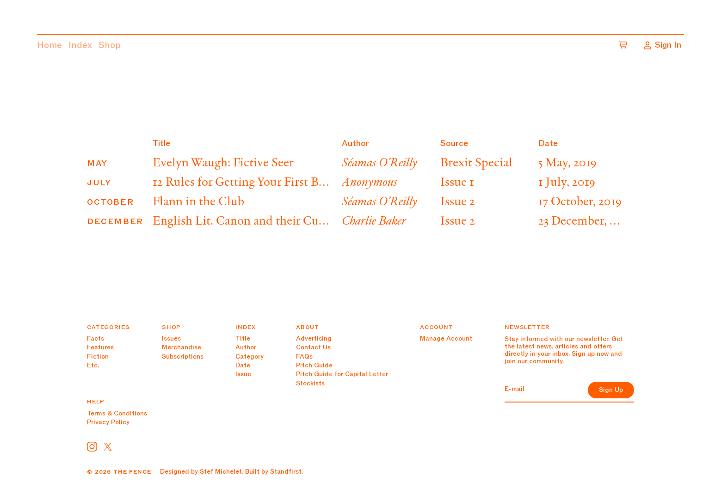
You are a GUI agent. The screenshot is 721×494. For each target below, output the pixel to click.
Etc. (93, 365)
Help (95, 401)
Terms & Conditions (117, 413)
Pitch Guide (314, 365)
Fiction (98, 356)
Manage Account (446, 338)
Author (245, 347)
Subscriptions (182, 356)
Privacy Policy (108, 422)
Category (249, 356)
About (307, 326)
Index (80, 45)
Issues (171, 338)
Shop (110, 45)
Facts (95, 338)
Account (436, 326)
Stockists (310, 383)
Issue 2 (457, 202)
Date (242, 365)
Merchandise (181, 347)
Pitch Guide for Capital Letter (342, 374)
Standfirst (286, 471)
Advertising (314, 338)
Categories (108, 326)
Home (49, 45)
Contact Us (313, 347)
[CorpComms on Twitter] (108, 446)
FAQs (304, 356)
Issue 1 (457, 183)
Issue (243, 374)
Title (242, 338)
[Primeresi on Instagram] (92, 446)
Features (100, 347)
